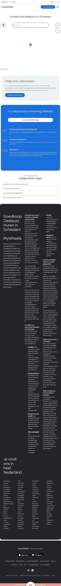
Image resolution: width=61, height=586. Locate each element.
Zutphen (49, 522)
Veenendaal (50, 491)
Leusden (34, 501)
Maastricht (35, 503)
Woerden (49, 514)
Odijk (33, 516)
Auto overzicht (44, 561)
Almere (5, 485)
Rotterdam (35, 528)
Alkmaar (5, 483)
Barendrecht (7, 497)
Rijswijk (34, 524)
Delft (19, 481)
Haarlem (20, 520)
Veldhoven (50, 495)
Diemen (20, 489)
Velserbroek (50, 497)
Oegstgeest (35, 518)
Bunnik (5, 514)
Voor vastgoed (45, 565)
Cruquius (6, 522)
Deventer (20, 487)
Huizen (34, 485)
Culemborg (6, 524)
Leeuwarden (35, 493)
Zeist (48, 518)
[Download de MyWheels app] (30, 120)
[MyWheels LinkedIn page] (33, 570)
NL (58, 2)
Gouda (20, 516)
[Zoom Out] (57, 30)
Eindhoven (21, 503)
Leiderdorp (35, 497)
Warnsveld (50, 510)
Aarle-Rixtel (6, 481)
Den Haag (20, 485)
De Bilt (5, 526)
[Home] (7, 7)
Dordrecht (21, 493)
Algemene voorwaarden (12, 575)
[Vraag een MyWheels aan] (15, 95)
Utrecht (49, 489)
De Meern (6, 528)
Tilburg (49, 485)
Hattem (20, 526)
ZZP (9, 2)
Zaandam (49, 516)
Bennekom (6, 499)
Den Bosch (21, 483)
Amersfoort (6, 487)
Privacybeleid (46, 575)
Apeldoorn (6, 493)
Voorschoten (50, 506)
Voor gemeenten (33, 565)
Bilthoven (6, 508)
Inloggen (52, 2)
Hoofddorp (35, 481)
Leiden (34, 495)
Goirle (19, 512)
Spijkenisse (50, 483)
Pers (25, 565)
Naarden (34, 508)
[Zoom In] (57, 25)
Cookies (53, 575)
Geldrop (20, 510)
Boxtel (5, 510)
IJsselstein (35, 489)
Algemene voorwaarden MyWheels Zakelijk (30, 575)
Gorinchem (21, 514)
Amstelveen (6, 489)
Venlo (48, 499)
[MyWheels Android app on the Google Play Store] (37, 555)
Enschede (21, 506)
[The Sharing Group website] (30, 584)
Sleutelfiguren (20, 561)
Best (4, 506)
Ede (19, 501)
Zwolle (48, 524)
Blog (20, 565)
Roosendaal (35, 526)
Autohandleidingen (32, 561)
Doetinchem (21, 491)
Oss (33, 520)
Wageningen (50, 508)
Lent (33, 499)
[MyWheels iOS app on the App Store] (24, 555)
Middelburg (35, 506)
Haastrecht (21, 522)
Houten (34, 483)
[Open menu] (57, 7)
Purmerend (35, 522)
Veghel (48, 493)
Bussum (5, 516)
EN (56, 2)
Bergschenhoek (8, 501)
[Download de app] (48, 7)
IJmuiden (34, 487)
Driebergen (21, 495)
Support (53, 561)
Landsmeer (35, 491)
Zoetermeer (50, 520)
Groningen (21, 518)
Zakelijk (14, 2)
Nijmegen (34, 510)
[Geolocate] (3, 25)
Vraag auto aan (9, 561)
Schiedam (49, 481)
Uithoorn (49, 487)
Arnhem (5, 495)
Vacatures (14, 565)
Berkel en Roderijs (8, 503)
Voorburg (49, 503)
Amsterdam (6, 491)
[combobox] (30, 25)
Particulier (4, 2)
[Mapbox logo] (4, 69)
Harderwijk (21, 524)
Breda (5, 512)
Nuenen (34, 512)
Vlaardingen (50, 501)
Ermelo (20, 508)
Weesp (49, 512)
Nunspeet (35, 514)
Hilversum (21, 528)
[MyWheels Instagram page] (28, 570)
